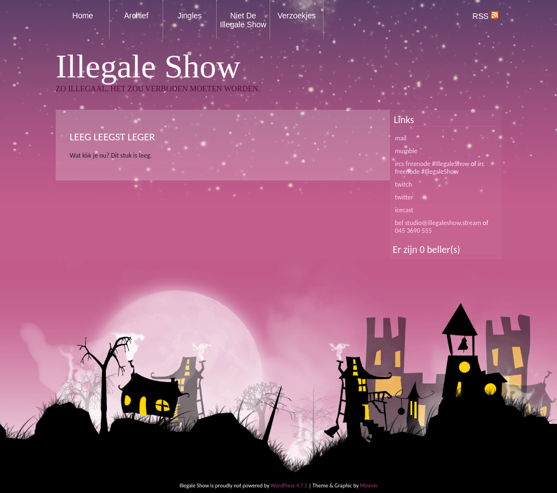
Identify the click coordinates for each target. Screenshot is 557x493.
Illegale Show (148, 66)
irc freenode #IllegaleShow (440, 167)
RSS (485, 16)
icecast (404, 210)
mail (401, 138)
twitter (404, 197)
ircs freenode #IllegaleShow (432, 164)
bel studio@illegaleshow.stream (438, 223)
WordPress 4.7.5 (289, 485)
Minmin (369, 485)
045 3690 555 (413, 231)
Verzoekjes (296, 15)
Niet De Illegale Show (243, 20)
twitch (403, 184)
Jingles (190, 15)
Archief (136, 15)
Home (82, 15)
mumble (406, 151)
